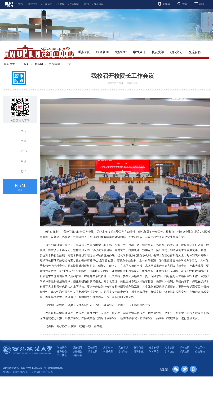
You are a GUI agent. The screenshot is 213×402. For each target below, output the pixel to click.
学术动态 (169, 351)
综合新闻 (102, 52)
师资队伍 (139, 351)
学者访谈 (123, 351)
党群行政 (139, 347)
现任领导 (77, 347)
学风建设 (184, 351)
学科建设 (184, 347)
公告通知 (200, 351)
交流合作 (195, 52)
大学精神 (108, 347)
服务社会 (62, 351)
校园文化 (176, 52)
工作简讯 (62, 355)
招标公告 (77, 355)
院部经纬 (121, 52)
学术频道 (139, 52)
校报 (86, 4)
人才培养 (169, 347)
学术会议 (92, 351)
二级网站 (74, 4)
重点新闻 (84, 52)
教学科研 (154, 347)
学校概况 (33, 4)
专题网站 (99, 4)
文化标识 (123, 347)
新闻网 (61, 4)
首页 (20, 4)
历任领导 (92, 347)
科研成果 (108, 351)
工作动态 (47, 4)
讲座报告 (77, 351)
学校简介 (62, 347)
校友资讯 (158, 52)
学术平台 (154, 351)
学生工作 (200, 347)
